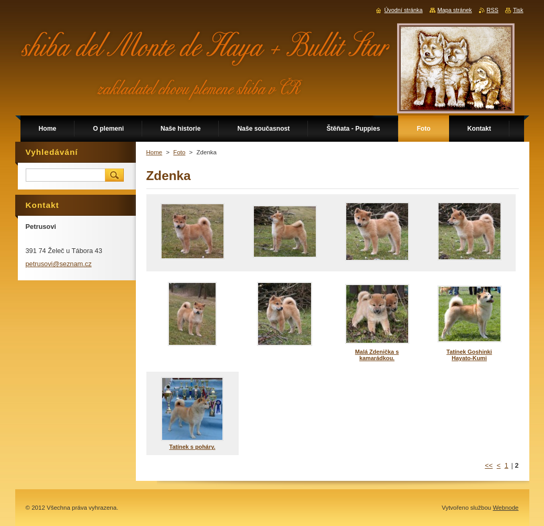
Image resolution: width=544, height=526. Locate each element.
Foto (179, 152)
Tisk (518, 10)
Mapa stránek (455, 10)
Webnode (505, 507)
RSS (492, 10)
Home (154, 152)
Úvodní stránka (403, 10)
